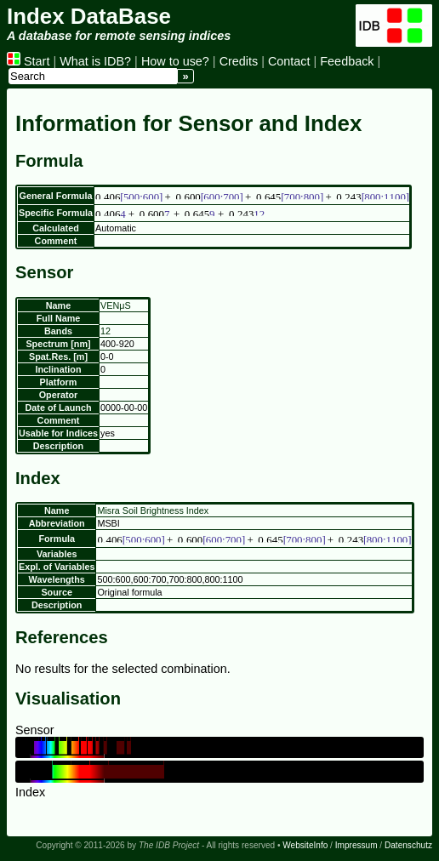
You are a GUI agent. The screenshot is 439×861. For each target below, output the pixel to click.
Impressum (356, 845)
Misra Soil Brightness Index (152, 510)
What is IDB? (95, 61)
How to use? (175, 61)
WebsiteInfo (305, 845)
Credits (239, 61)
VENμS (115, 305)
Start (28, 61)
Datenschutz (408, 845)
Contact (289, 61)
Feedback (346, 61)
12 (105, 331)
